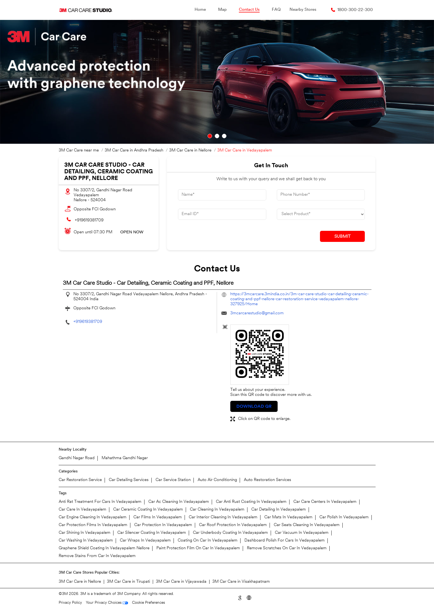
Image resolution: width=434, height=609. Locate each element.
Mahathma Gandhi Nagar (125, 458)
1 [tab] (210, 136)
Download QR (254, 406)
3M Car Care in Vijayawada (181, 582)
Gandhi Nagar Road (77, 458)
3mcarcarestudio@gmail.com (257, 313)
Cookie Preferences (148, 603)
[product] (321, 214)
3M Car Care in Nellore (80, 582)
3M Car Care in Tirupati (128, 582)
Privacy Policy (70, 603)
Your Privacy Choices (104, 603)
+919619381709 (89, 220)
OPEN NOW (131, 231)
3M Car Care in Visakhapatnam (241, 582)
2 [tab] (217, 136)
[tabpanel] (217, 82)
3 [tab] (224, 136)
